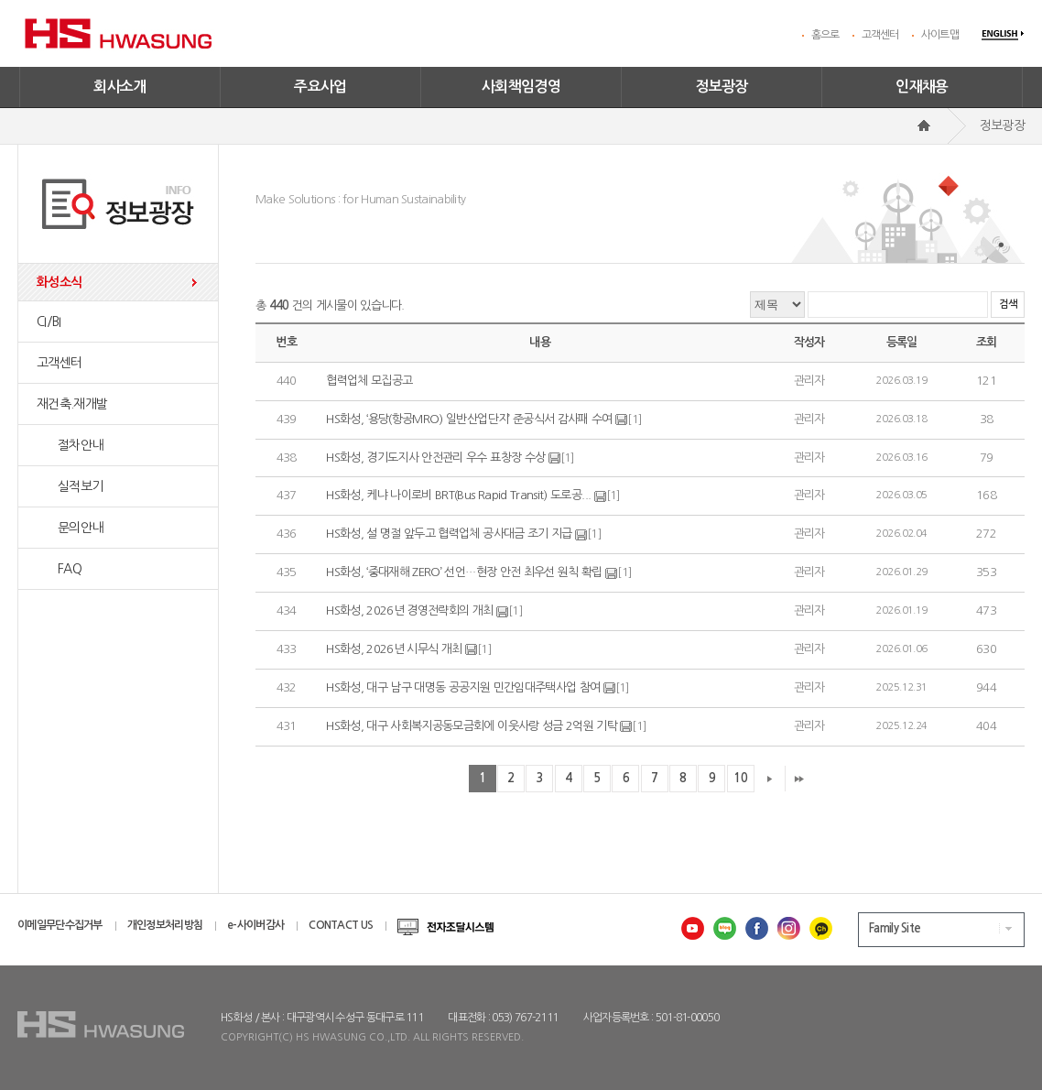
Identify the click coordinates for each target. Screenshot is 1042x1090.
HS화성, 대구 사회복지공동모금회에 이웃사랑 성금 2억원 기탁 (471, 726)
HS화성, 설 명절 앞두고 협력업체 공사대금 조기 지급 (449, 534)
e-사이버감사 (255, 925)
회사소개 (120, 86)
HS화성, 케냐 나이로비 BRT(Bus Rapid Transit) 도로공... (458, 496)
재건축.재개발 (72, 404)
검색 (1007, 305)
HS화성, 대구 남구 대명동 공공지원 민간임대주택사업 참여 (463, 687)
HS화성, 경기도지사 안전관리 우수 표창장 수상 (435, 457)
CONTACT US (341, 925)
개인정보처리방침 (164, 925)
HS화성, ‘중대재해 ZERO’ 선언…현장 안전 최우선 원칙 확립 (464, 572)
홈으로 (825, 34)
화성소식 (59, 282)
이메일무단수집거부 (60, 925)
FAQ (59, 568)
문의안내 (70, 527)
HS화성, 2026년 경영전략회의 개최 (411, 610)
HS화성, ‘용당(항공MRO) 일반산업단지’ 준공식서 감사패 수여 (469, 419)
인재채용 (922, 86)
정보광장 (721, 86)
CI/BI (49, 321)
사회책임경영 (521, 86)
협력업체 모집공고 (369, 381)
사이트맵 (940, 34)
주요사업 (320, 86)
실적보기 (70, 486)
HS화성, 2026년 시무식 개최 (393, 649)
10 (740, 778)
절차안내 (70, 445)
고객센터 (880, 34)
